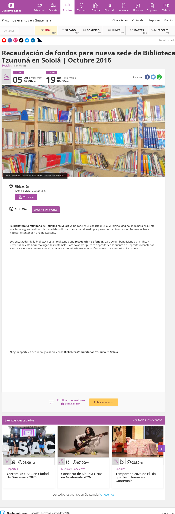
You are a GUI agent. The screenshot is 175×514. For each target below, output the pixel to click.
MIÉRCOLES (160, 30)
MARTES (137, 30)
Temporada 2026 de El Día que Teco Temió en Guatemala (136, 477)
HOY (46, 30)
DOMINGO (91, 30)
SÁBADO (69, 30)
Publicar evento (103, 402)
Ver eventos (106, 494)
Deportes (154, 20)
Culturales (138, 20)
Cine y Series (120, 20)
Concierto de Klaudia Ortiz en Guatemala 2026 (81, 475)
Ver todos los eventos (147, 420)
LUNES (114, 30)
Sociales (7, 65)
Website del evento (46, 209)
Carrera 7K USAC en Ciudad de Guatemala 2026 (28, 475)
